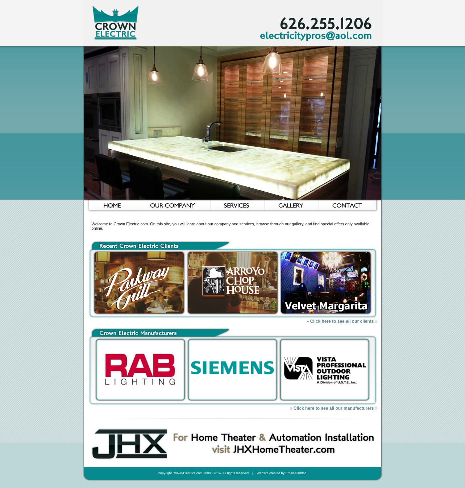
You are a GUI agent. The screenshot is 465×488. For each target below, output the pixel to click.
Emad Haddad (296, 473)
